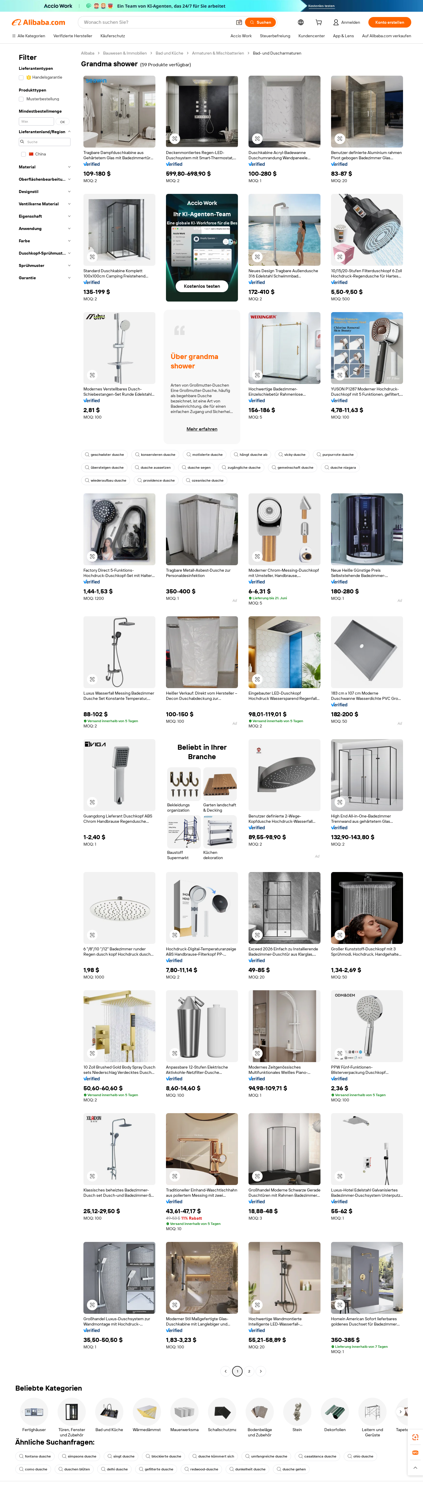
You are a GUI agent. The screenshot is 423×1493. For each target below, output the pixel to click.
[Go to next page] (261, 1371)
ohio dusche (360, 1456)
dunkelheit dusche (247, 1469)
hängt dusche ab (250, 454)
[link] (415, 1437)
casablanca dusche (317, 1456)
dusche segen (196, 467)
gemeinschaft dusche (292, 467)
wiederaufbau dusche (105, 480)
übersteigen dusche (104, 467)
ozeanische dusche (205, 480)
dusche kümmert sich (213, 1456)
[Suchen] (260, 22)
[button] (239, 22)
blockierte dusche (163, 1456)
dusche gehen (291, 1469)
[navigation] (44, 713)
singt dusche (121, 1456)
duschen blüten (74, 1469)
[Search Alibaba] (157, 22)
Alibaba (87, 53)
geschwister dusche (104, 454)
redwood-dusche (201, 1469)
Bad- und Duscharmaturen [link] (277, 53)
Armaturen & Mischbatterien (218, 53)
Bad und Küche (169, 53)
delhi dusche (114, 1469)
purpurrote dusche (335, 454)
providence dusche (156, 480)
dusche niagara (340, 467)
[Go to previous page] (225, 1371)
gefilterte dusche (156, 1469)
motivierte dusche (205, 454)
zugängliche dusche (241, 467)
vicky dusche (292, 454)
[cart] (319, 23)
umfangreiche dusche (266, 1456)
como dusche (33, 1469)
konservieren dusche (155, 454)
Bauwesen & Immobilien (125, 53)
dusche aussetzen (153, 467)
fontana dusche (35, 1456)
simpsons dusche (79, 1456)
